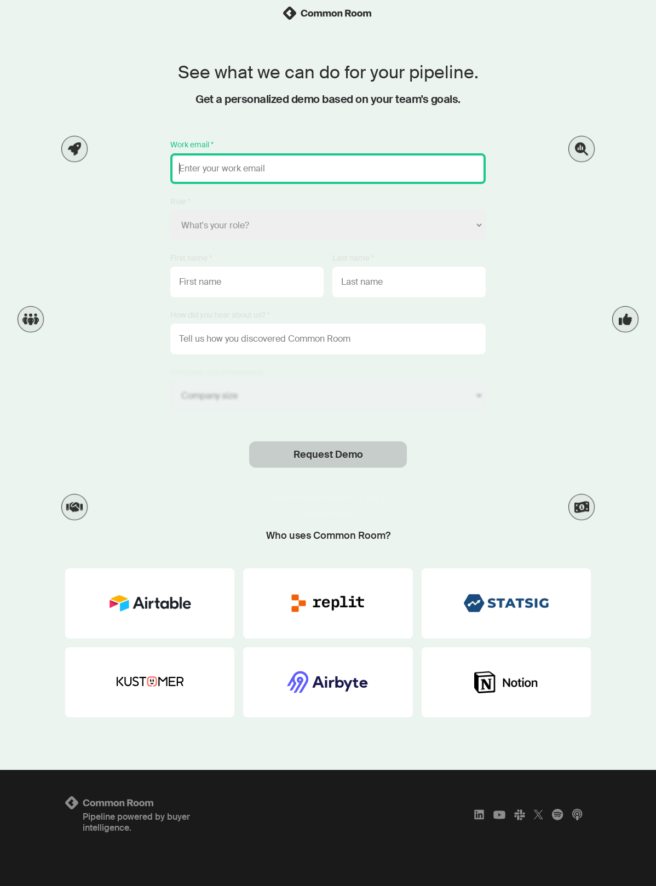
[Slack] (519, 814)
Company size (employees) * (218, 371)
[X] (538, 814)
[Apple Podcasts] (577, 814)
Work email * (192, 144)
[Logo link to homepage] (152, 802)
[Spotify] (557, 814)
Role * (180, 201)
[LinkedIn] (479, 814)
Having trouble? (328, 514)
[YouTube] (499, 814)
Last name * (353, 258)
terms (311, 498)
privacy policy (361, 498)
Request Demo (328, 454)
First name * (191, 258)
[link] (328, 13)
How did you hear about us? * (220, 314)
